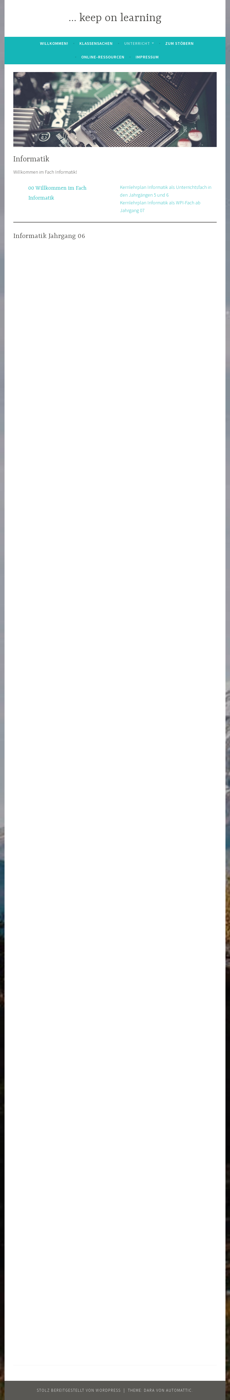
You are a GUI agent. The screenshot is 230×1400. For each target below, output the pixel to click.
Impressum (147, 56)
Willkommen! (54, 43)
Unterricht (137, 43)
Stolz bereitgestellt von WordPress (79, 1390)
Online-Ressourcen (102, 56)
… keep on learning (115, 18)
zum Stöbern (179, 43)
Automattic (179, 1390)
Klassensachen (96, 43)
